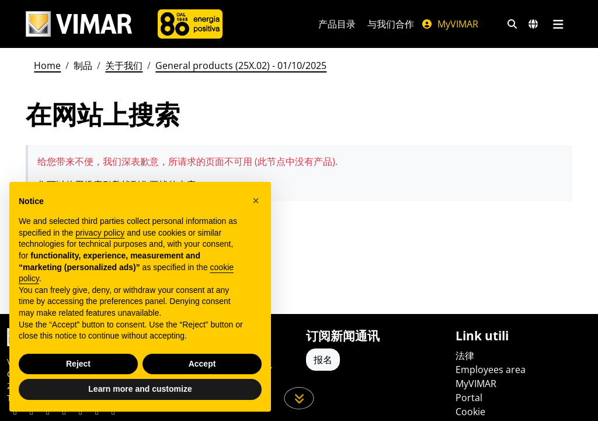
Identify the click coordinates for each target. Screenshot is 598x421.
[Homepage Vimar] (79, 24)
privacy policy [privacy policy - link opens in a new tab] (99, 232)
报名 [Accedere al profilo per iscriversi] (323, 359)
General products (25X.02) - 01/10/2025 (240, 65)
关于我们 (123, 65)
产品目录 (337, 24)
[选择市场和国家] (533, 24)
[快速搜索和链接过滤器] (512, 24)
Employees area (491, 369)
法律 (465, 355)
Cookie (470, 411)
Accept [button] (202, 363)
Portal (469, 397)
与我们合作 (390, 24)
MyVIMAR (449, 24)
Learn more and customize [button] (140, 389)
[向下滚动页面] (299, 398)
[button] (255, 200)
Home (47, 65)
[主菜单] (558, 24)
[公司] (190, 24)
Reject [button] (78, 363)
